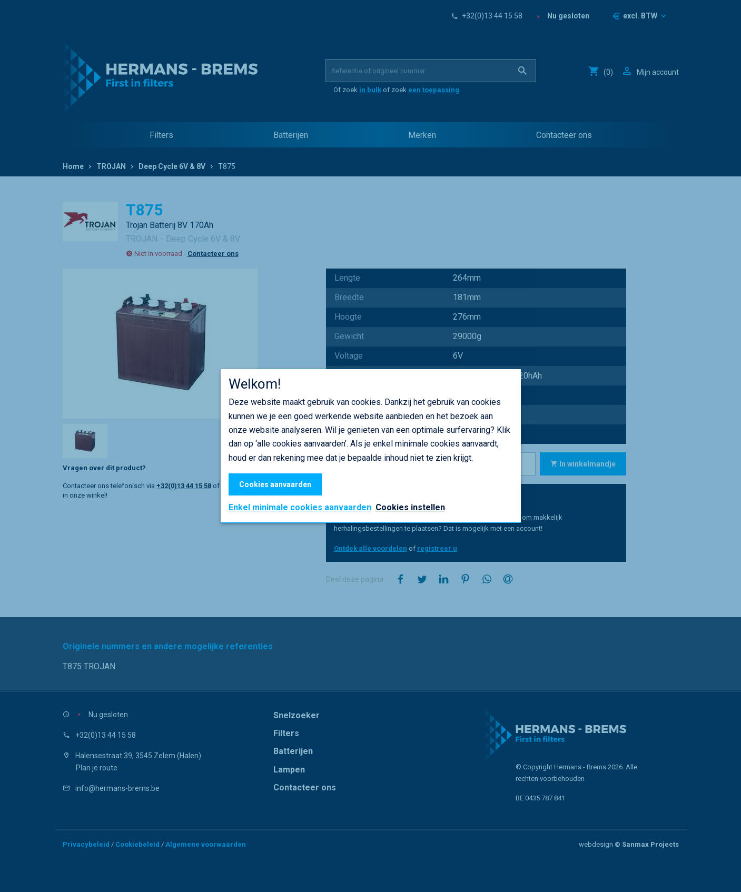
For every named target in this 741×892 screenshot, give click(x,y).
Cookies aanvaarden (275, 484)
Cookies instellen (410, 507)
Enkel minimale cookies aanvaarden (300, 507)
